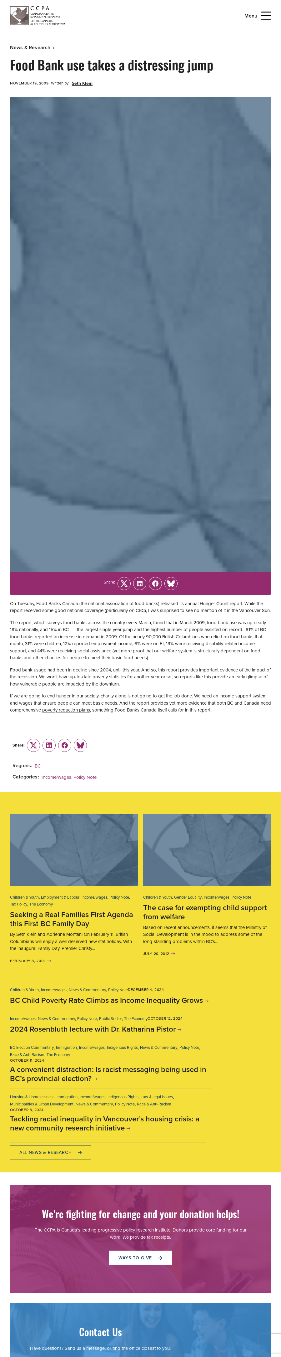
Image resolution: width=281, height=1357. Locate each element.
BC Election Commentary (32, 1047)
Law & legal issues (157, 1097)
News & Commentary (87, 990)
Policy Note (85, 777)
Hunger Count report (221, 603)
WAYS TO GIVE (140, 1258)
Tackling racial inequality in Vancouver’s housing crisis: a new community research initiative (104, 1123)
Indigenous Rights (122, 1047)
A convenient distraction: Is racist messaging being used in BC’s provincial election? (108, 1074)
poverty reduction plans (66, 710)
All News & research (50, 1152)
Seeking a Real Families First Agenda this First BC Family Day (71, 919)
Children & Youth (24, 897)
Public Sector (110, 1019)
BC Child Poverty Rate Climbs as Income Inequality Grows (106, 1000)
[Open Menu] (266, 16)
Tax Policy (18, 904)
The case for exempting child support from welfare (205, 912)
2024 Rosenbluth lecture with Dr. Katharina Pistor (93, 1029)
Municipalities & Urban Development (41, 1104)
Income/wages (56, 777)
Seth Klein (82, 83)
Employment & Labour (60, 897)
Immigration (66, 1047)
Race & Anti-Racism (27, 1055)
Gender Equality (188, 897)
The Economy (41, 904)
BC (38, 766)
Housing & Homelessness (32, 1097)
